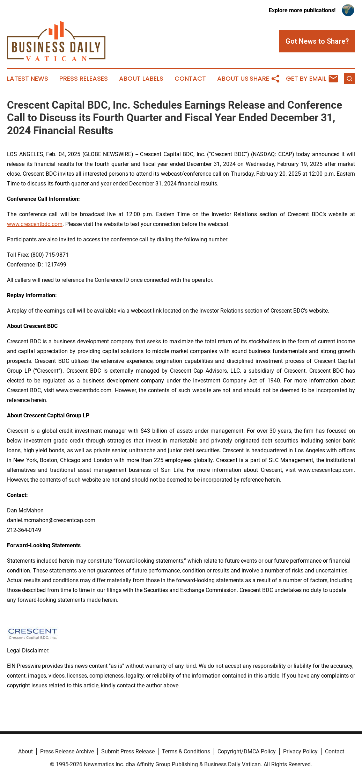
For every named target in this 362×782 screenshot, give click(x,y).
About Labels (141, 78)
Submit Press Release (128, 751)
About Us (233, 78)
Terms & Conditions (186, 751)
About (25, 751)
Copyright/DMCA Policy (246, 751)
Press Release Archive (67, 751)
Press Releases (83, 78)
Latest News (27, 78)
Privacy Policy (300, 751)
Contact (190, 78)
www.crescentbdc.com (34, 224)
